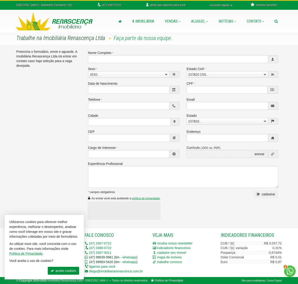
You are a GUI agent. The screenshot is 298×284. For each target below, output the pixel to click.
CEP (91, 132)
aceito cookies (63, 271)
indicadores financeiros (173, 248)
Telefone (94, 99)
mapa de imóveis (169, 257)
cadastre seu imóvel (171, 252)
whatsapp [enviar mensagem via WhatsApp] (129, 257)
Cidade (93, 115)
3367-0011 (100, 252)
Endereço (193, 132)
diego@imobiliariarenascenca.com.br (116, 271)
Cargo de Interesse (102, 148)
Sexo (91, 69)
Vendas (172, 21)
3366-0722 (100, 248)
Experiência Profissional (105, 164)
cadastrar (266, 194)
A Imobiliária (143, 21)
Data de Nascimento (103, 83)
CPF (189, 83)
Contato (255, 21)
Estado (191, 115)
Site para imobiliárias (253, 280)
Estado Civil (195, 69)
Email (190, 99)
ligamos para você (102, 266)
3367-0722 (100, 243)
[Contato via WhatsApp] (290, 271)
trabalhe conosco (169, 262)
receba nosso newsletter (175, 243)
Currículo (203, 148)
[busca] (276, 21)
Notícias (227, 21)
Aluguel (199, 21)
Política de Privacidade (169, 280)
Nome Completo (100, 53)
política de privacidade (146, 198)
